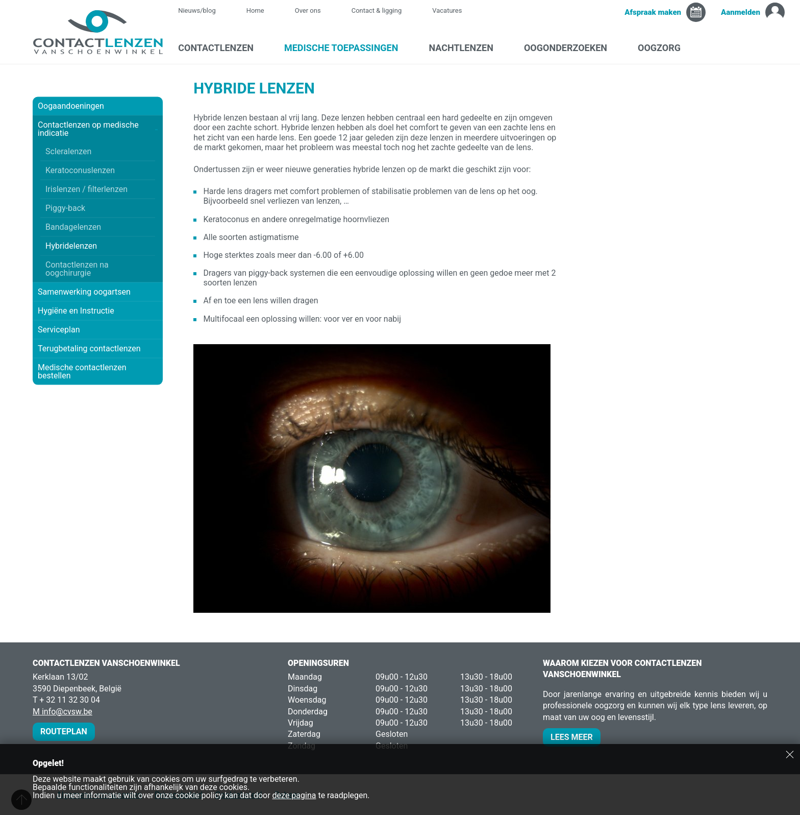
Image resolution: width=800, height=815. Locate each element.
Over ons (308, 10)
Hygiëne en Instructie (98, 311)
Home (255, 10)
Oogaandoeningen (98, 106)
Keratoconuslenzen (80, 170)
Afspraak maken (652, 12)
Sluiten (790, 754)
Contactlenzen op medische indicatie (98, 129)
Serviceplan (59, 329)
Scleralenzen (68, 151)
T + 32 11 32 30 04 (66, 700)
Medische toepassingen (346, 47)
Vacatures (447, 10)
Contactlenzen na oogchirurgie (77, 269)
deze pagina (294, 795)
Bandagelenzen (73, 227)
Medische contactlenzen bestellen (82, 371)
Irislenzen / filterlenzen (86, 189)
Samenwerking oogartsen (84, 292)
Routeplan (63, 731)
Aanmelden (740, 12)
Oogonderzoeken (570, 47)
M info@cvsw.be (62, 711)
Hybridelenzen (71, 246)
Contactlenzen (221, 47)
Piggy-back (65, 208)
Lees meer (572, 737)
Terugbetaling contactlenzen (89, 348)
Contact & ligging (377, 10)
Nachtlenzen (466, 47)
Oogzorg (664, 47)
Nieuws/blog (202, 10)
